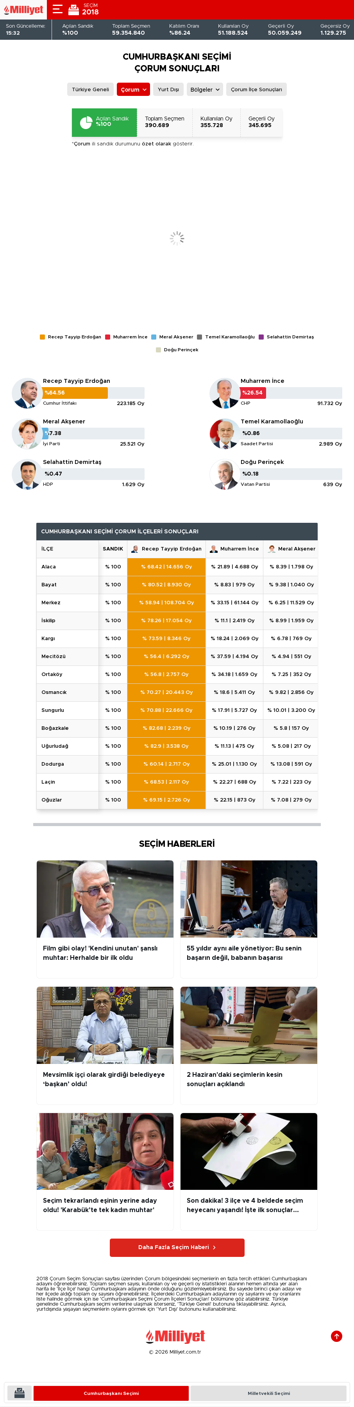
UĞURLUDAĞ (54, 746)
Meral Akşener (64, 422)
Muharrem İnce (262, 381)
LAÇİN (48, 782)
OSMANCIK (53, 692)
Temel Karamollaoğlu (272, 422)
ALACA (48, 567)
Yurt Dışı (168, 89)
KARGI (48, 638)
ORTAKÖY (52, 674)
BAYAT (49, 585)
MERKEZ (51, 602)
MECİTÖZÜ (53, 656)
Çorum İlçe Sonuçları (256, 89)
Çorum (130, 90)
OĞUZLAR (51, 800)
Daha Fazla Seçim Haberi (173, 1247)
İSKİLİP (48, 620)
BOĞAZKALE (55, 728)
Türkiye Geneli (90, 89)
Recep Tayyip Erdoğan (76, 381)
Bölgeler (202, 90)
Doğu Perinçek (262, 462)
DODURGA (52, 764)
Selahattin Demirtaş (72, 462)
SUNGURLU (52, 710)
